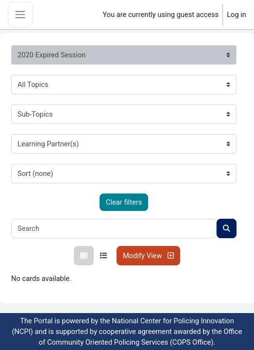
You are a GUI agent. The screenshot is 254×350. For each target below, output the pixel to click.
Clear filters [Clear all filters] (124, 202)
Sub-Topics (35, 114)
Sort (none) (35, 173)
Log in (236, 14)
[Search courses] (227, 228)
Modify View (148, 255)
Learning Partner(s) (48, 144)
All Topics (33, 84)
